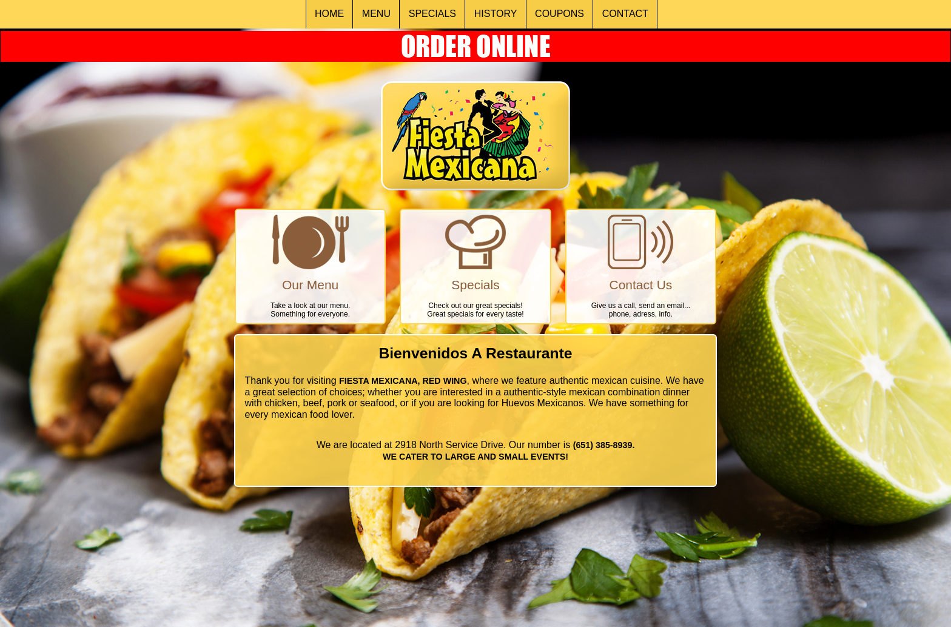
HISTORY (495, 13)
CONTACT (625, 13)
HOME (329, 13)
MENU (376, 13)
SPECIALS (432, 13)
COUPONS (559, 13)
